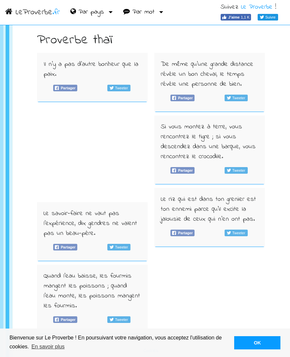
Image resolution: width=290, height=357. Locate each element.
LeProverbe (32, 12)
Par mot (140, 12)
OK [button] (257, 342)
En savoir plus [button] (48, 346)
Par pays (88, 12)
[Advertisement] (92, 152)
